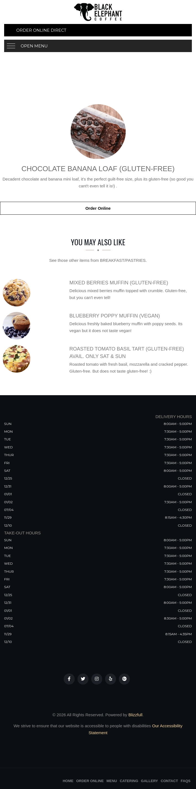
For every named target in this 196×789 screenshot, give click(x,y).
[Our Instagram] (96, 679)
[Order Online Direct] (98, 30)
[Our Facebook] (69, 679)
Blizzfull (135, 714)
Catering (129, 781)
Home (68, 781)
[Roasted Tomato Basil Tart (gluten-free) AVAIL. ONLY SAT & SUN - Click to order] (18, 359)
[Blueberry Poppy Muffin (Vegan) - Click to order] (18, 326)
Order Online (98, 208)
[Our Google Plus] (124, 679)
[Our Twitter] (82, 679)
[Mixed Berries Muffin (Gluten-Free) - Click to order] (18, 292)
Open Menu (34, 46)
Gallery (149, 781)
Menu (111, 781)
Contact (169, 781)
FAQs (185, 781)
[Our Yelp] (110, 679)
